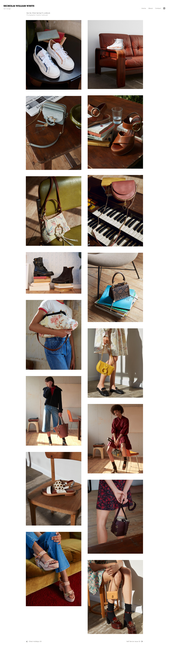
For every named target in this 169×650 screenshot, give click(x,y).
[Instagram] (164, 8)
